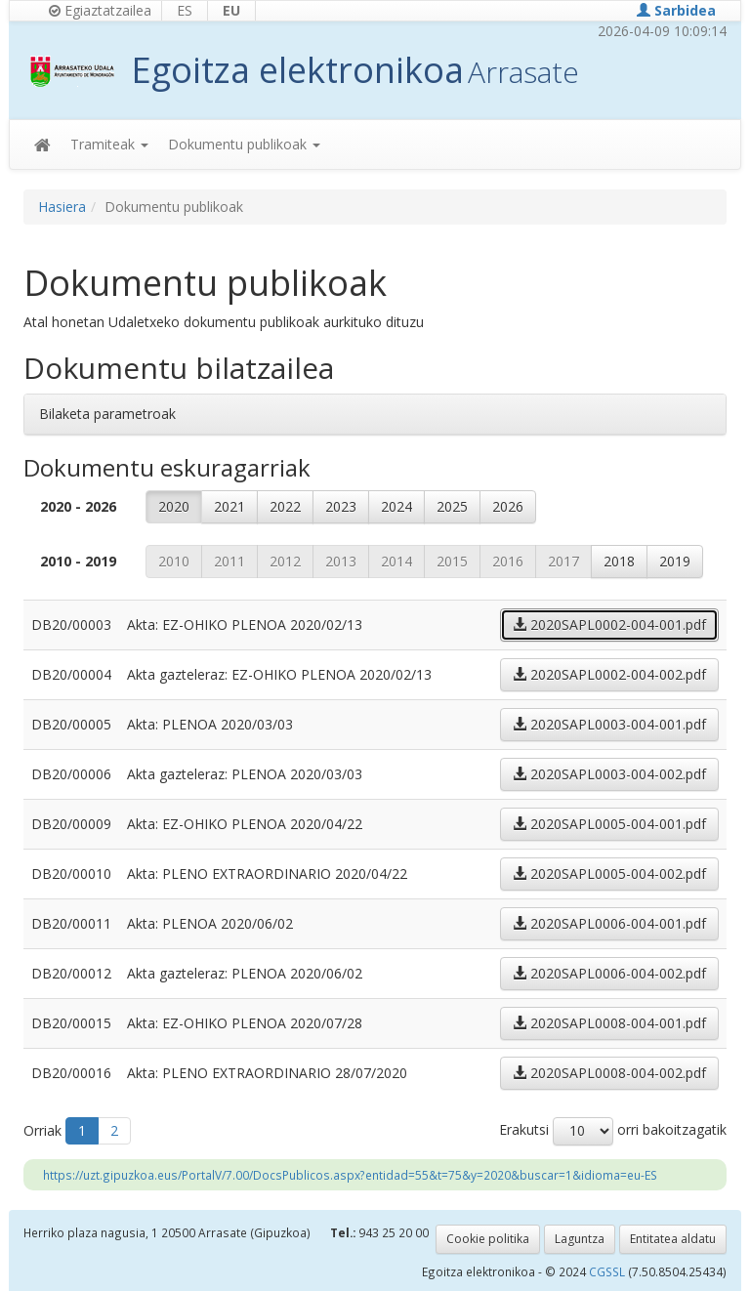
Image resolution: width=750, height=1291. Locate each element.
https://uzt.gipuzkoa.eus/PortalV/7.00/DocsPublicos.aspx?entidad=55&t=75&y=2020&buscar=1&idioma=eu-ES (350, 1175)
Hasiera (62, 206)
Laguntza (579, 1238)
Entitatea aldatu (673, 1238)
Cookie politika (487, 1238)
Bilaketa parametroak (107, 413)
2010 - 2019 (78, 561)
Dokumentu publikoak (244, 144)
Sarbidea (676, 10)
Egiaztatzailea (100, 10)
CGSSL (608, 1271)
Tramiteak (109, 144)
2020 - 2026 (78, 506)
